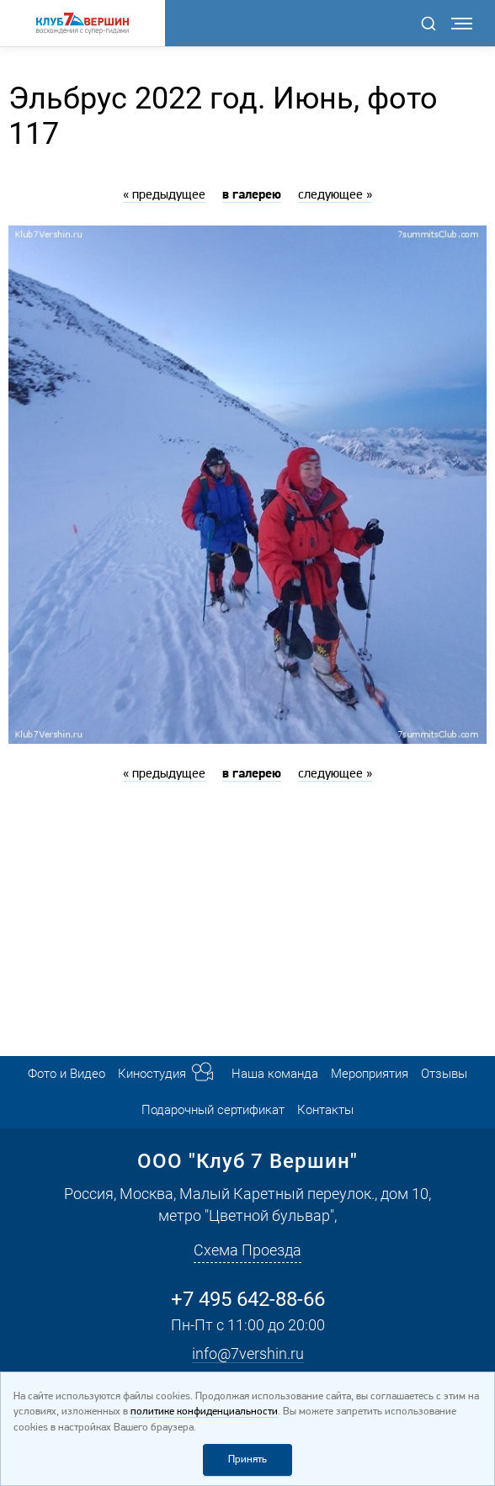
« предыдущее (164, 195)
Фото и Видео (66, 1073)
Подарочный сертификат (213, 1109)
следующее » (335, 195)
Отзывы (444, 1073)
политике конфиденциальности (204, 1411)
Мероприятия (369, 1073)
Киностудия (152, 1073)
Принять (247, 1459)
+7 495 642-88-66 (248, 1299)
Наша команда (275, 1073)
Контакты (325, 1109)
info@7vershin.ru (248, 1353)
